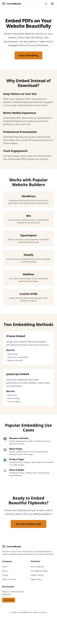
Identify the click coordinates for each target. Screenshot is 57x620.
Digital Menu (36, 579)
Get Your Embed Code (28, 524)
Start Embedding (28, 55)
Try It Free (8, 600)
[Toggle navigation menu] (52, 3)
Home (4, 566)
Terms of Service (9, 579)
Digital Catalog (37, 575)
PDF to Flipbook (37, 566)
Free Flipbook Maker (39, 571)
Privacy (5, 575)
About (4, 571)
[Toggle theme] (46, 3)
